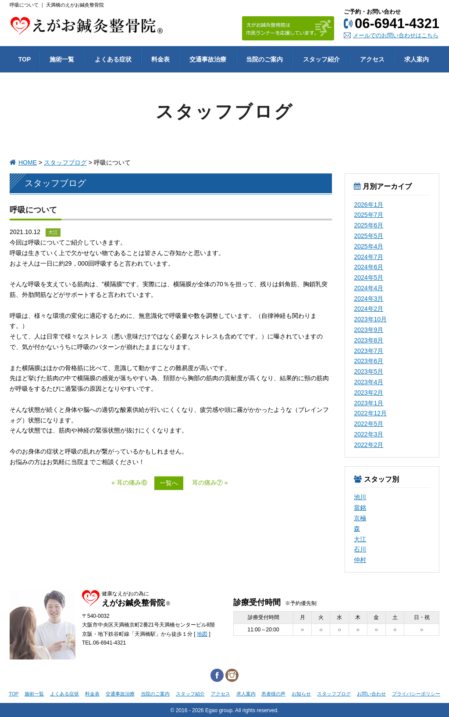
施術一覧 (34, 693)
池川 (360, 497)
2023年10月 (370, 319)
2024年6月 (368, 266)
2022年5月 (368, 423)
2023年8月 (368, 340)
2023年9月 (368, 329)
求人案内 (246, 693)
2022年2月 (368, 444)
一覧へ (169, 482)
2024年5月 (368, 277)
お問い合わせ (371, 693)
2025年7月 (368, 214)
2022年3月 (368, 434)
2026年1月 (368, 204)
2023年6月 (368, 360)
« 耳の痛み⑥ (129, 482)
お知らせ (301, 693)
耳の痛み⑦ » (210, 482)
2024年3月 (368, 298)
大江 (360, 539)
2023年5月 (368, 371)
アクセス (220, 693)
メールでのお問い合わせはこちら (395, 35)
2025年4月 (368, 246)
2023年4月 (368, 382)
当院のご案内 (155, 693)
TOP (13, 693)
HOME (27, 162)
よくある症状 (64, 693)
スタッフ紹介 (190, 693)
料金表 (92, 693)
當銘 (360, 507)
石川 (360, 549)
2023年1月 (368, 403)
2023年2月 (368, 392)
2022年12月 (370, 413)
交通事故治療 (120, 693)
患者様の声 (273, 693)
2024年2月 (368, 308)
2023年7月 (368, 350)
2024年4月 (368, 288)
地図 (202, 634)
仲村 (360, 559)
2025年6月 (368, 225)
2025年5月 (368, 235)
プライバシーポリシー (416, 693)
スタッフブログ (65, 162)
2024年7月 (368, 256)
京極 (360, 518)
